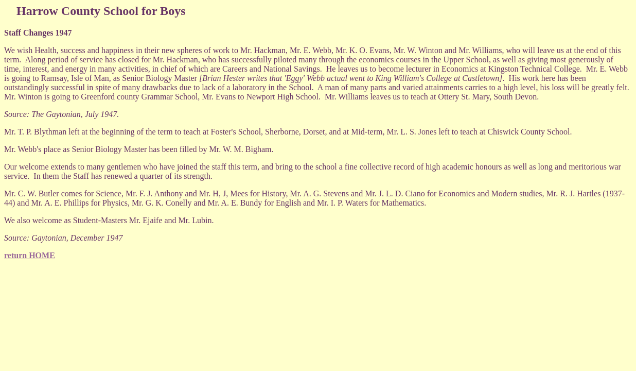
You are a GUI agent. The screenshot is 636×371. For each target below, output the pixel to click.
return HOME (29, 255)
